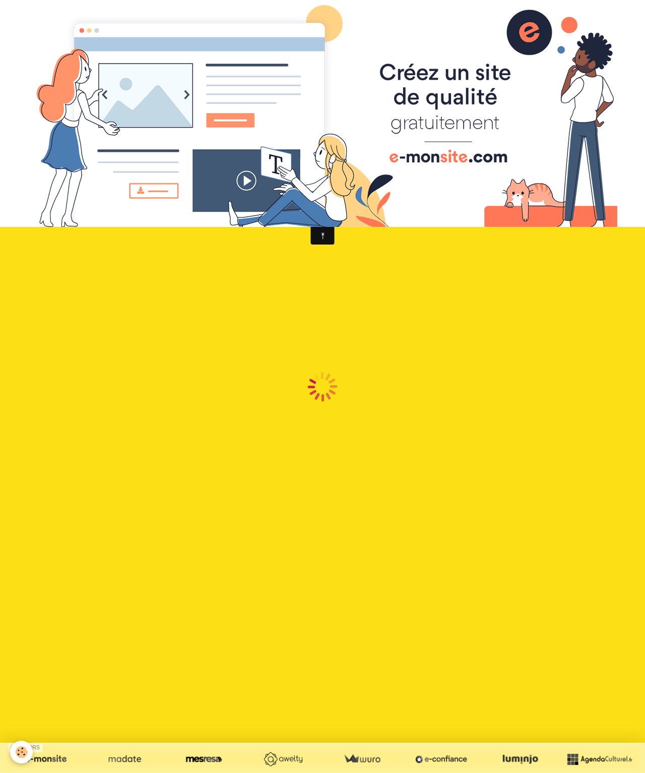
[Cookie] (21, 752)
